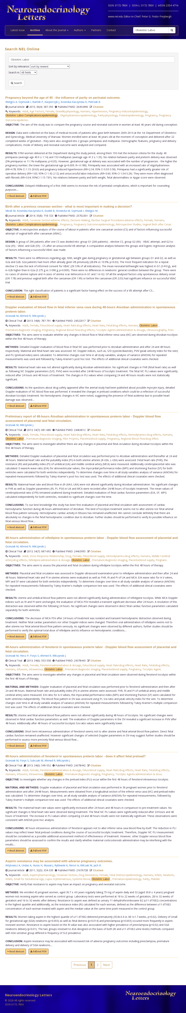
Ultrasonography (156, 330)
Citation (98, 106)
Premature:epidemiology (126, 879)
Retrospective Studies (128, 224)
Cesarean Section (66, 875)
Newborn (168, 875)
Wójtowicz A (12, 865)
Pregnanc (161, 560)
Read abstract (15, 196)
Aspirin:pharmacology (42, 875)
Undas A (26, 865)
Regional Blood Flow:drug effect (139, 438)
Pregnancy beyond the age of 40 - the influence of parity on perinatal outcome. (63, 97)
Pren (170, 330)
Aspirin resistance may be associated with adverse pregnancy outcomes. (59, 861)
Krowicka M (63, 210)
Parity (146, 879)
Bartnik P (37, 102)
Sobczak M (36, 760)
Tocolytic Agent (151, 669)
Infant (158, 875)
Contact (111, 30)
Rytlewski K (61, 865)
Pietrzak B (94, 102)
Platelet (155, 879)
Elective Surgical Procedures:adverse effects (117, 220)
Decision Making (80, 220)
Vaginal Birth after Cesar (157, 224)
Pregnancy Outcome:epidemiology (94, 224)
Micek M (10, 210)
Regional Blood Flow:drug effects (75, 330)
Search (16, 83)
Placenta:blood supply (93, 438)
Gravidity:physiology (67, 111)
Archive (35, 30)
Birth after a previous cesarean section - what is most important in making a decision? (68, 206)
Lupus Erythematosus (58, 879)
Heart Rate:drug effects (77, 325)
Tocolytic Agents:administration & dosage (120, 330)
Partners (96, 30)
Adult (25, 111)
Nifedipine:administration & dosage (49, 560)
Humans (85, 111)
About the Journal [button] (56, 30)
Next (106, 965)
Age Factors (37, 111)
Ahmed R (25, 315)
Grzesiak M (12, 315)
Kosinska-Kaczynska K (74, 102)
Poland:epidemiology (131, 115)
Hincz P (24, 655)
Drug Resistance (88, 875)
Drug (68, 556)
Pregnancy (151, 115)
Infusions (22, 669)
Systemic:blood (81, 879)
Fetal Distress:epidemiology (125, 875)
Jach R (97, 865)
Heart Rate (98, 325)
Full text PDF (38, 196)
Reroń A (74, 865)
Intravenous (36, 669)
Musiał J (48, 865)
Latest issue (18, 30)
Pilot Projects (70, 438)
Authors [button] (80, 30)
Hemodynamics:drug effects (144, 434)
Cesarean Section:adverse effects (49, 220)
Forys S (34, 655)
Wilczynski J (38, 315)
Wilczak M (86, 865)
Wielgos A (11, 102)
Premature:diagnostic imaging (23, 330)
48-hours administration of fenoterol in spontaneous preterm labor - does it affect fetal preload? (75, 756)
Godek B (50, 210)
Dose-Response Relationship (47, 556)
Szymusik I (25, 102)
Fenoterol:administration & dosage (60, 665)
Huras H (37, 865)
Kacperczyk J (52, 102)
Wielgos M (91, 210)
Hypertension (99, 111)
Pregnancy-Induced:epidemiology (128, 111)
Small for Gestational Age (29, 879)
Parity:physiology (108, 115)
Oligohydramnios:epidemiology (78, 115)
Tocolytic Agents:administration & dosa (138, 774)
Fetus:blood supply (51, 325)
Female (49, 111)
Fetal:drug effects (116, 325)
